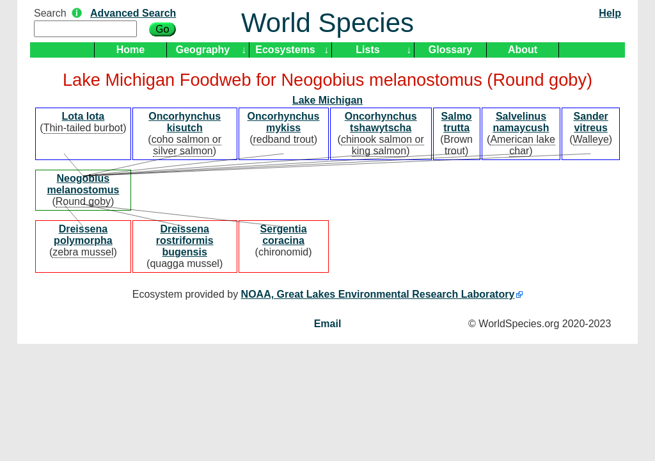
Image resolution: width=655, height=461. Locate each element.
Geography (203, 49)
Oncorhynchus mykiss (284, 122)
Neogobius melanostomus (83, 184)
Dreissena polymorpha (83, 234)
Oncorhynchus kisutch (184, 122)
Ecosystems (285, 49)
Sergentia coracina (283, 234)
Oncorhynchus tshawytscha (381, 122)
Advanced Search (133, 13)
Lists (367, 49)
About (522, 49)
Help (610, 13)
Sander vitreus (591, 122)
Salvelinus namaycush (521, 122)
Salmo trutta (456, 122)
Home (130, 49)
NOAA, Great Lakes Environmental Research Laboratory (378, 294)
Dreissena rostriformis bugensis (185, 240)
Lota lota (83, 116)
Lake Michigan (327, 100)
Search (50, 13)
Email (328, 323)
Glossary (450, 49)
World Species (327, 23)
